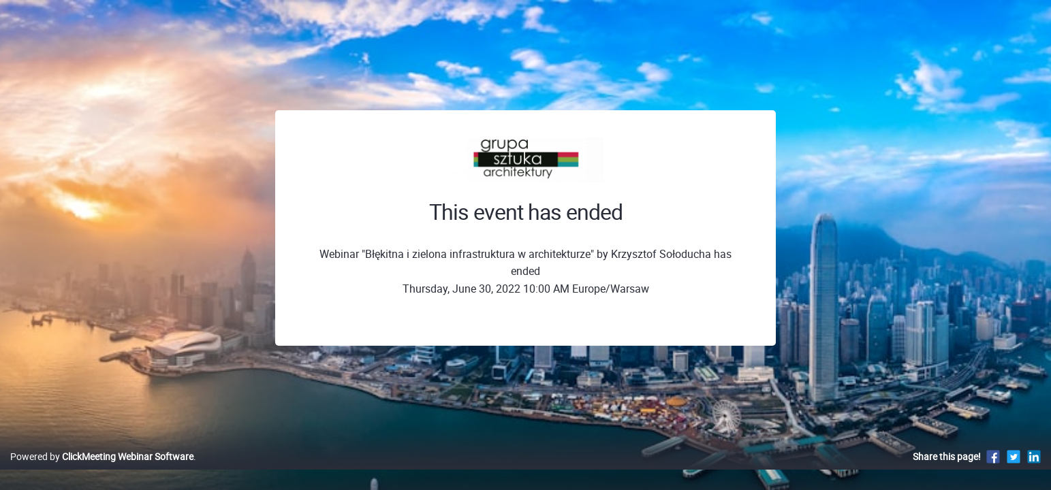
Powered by (101, 470)
